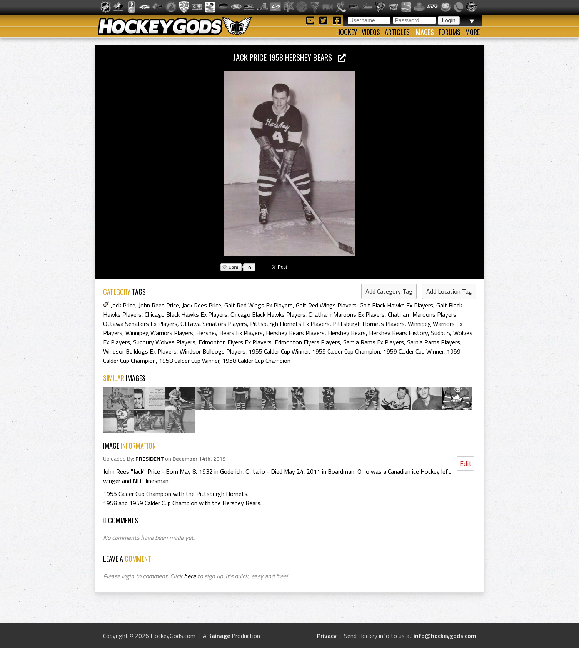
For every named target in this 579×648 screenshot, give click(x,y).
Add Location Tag (449, 291)
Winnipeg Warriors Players (159, 332)
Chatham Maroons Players (422, 314)
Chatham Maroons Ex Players (347, 314)
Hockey (346, 32)
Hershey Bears (347, 332)
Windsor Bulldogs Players (212, 351)
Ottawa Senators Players (213, 323)
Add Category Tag (388, 291)
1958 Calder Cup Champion (256, 360)
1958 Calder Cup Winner (189, 360)
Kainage (219, 635)
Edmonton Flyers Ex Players (235, 342)
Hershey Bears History (398, 332)
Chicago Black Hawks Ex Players (186, 314)
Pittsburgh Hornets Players (369, 323)
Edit (465, 463)
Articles (397, 32)
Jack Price (123, 305)
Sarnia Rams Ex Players (373, 342)
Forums (450, 32)
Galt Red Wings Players (326, 305)
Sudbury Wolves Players (164, 342)
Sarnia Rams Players (433, 342)
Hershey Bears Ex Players (229, 332)
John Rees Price (158, 305)
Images (424, 32)
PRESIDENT (149, 458)
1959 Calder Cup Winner (413, 351)
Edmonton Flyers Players (307, 342)
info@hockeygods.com (445, 635)
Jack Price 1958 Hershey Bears (289, 57)
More (472, 32)
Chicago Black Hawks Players (267, 314)
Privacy (327, 635)
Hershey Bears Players (295, 332)
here (190, 576)
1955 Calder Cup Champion (346, 351)
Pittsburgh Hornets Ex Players (290, 323)
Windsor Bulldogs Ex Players (140, 351)
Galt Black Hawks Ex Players (396, 305)
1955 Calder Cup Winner (279, 351)
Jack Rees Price (201, 305)
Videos (371, 32)
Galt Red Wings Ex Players (258, 305)
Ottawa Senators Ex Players (140, 323)
